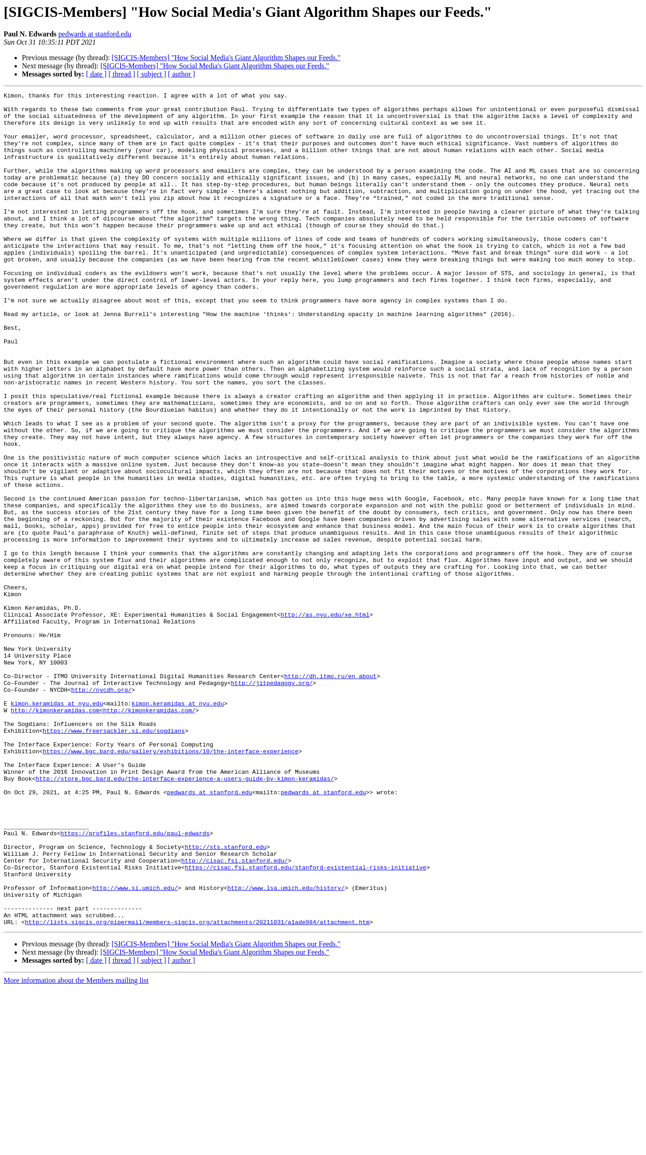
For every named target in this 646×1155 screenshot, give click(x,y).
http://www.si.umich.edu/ (135, 1047)
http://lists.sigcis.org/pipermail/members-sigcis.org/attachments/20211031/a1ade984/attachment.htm (197, 1088)
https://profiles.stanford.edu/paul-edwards (135, 982)
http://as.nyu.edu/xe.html (324, 719)
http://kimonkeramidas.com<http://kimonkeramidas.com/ (103, 834)
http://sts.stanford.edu (225, 998)
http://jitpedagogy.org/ (271, 801)
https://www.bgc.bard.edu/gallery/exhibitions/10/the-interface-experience (171, 883)
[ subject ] (151, 74)
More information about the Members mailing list (76, 1147)
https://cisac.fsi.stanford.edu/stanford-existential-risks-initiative (305, 1023)
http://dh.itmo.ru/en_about (330, 793)
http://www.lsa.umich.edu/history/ (285, 1047)
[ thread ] (121, 74)
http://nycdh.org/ (101, 810)
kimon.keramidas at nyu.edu (57, 826)
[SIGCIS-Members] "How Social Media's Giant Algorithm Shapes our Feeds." (226, 57)
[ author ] (181, 74)
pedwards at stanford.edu (94, 34)
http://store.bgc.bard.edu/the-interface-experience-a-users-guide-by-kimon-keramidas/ (185, 916)
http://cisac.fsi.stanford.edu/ (234, 1015)
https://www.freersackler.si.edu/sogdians (114, 859)
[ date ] (96, 74)
